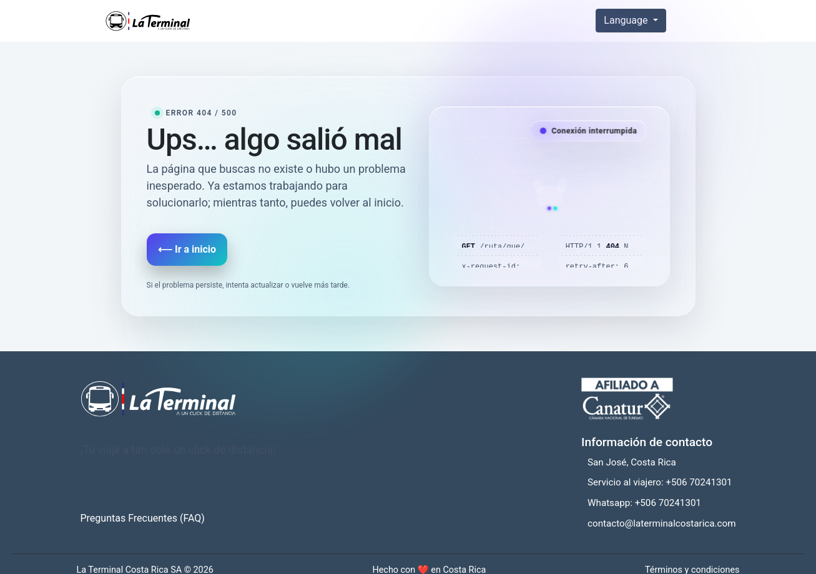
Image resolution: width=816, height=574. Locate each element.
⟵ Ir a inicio (187, 249)
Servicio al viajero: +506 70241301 (659, 482)
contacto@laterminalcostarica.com (661, 523)
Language (627, 20)
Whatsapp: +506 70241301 (644, 502)
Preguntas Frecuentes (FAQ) (143, 518)
